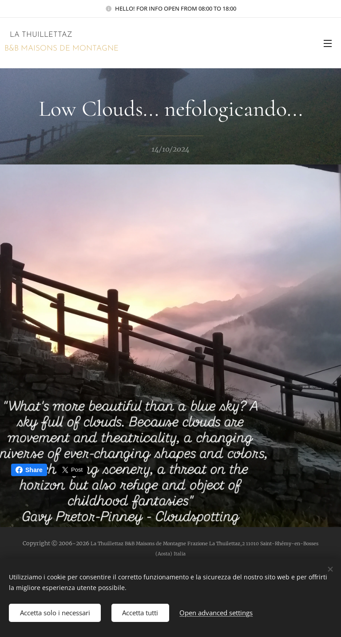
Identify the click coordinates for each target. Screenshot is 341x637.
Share (29, 469)
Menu (328, 43)
